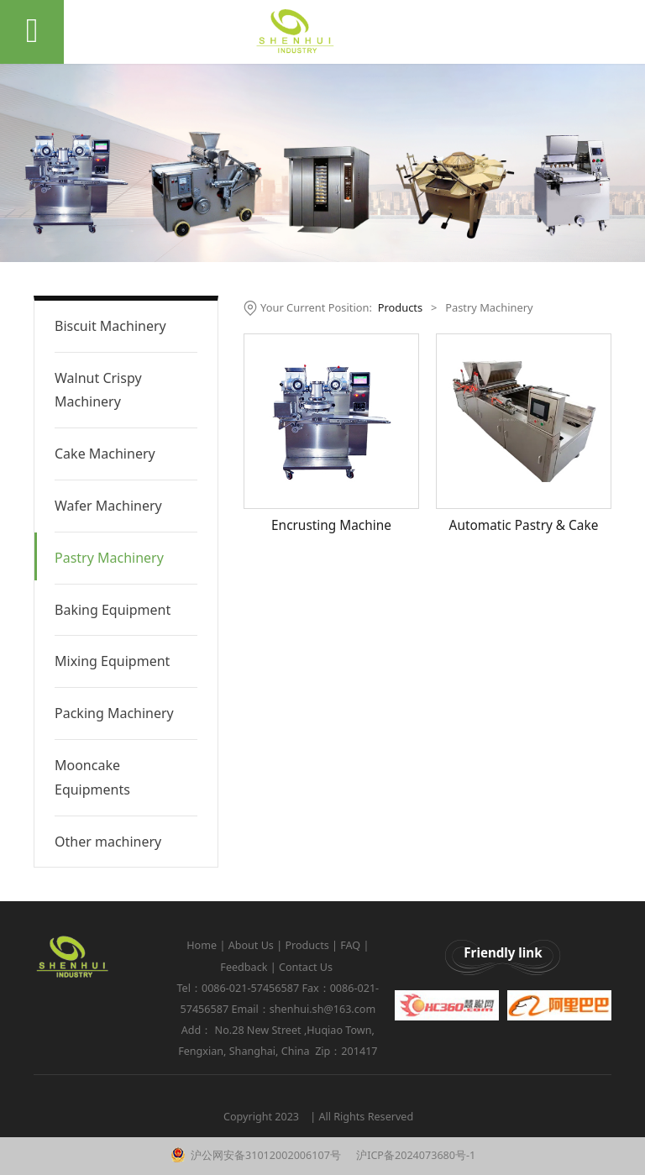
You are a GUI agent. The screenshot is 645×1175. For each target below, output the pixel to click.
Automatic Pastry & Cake (524, 525)
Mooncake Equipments (92, 777)
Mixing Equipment (112, 661)
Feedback (243, 967)
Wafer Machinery (108, 505)
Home (201, 945)
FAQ (350, 945)
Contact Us (307, 967)
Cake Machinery (105, 453)
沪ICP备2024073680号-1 (414, 1155)
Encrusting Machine (331, 525)
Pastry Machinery (109, 557)
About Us (251, 945)
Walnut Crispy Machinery (98, 390)
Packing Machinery (114, 713)
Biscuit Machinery (110, 326)
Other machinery (108, 841)
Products (400, 307)
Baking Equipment (112, 610)
